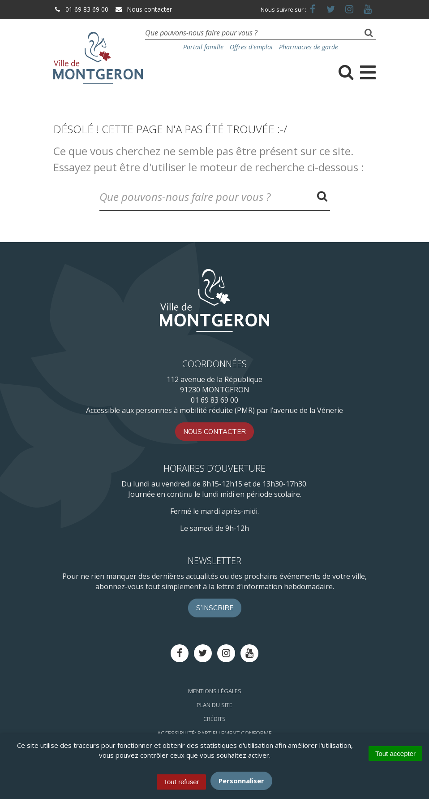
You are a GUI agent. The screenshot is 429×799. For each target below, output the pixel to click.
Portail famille (203, 47)
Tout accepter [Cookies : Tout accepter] (395, 753)
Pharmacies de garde (308, 47)
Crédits (214, 719)
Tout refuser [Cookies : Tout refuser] (181, 782)
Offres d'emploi (251, 47)
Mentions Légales (214, 691)
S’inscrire (214, 608)
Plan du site (214, 705)
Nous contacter (143, 9)
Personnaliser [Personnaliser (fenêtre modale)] (241, 780)
